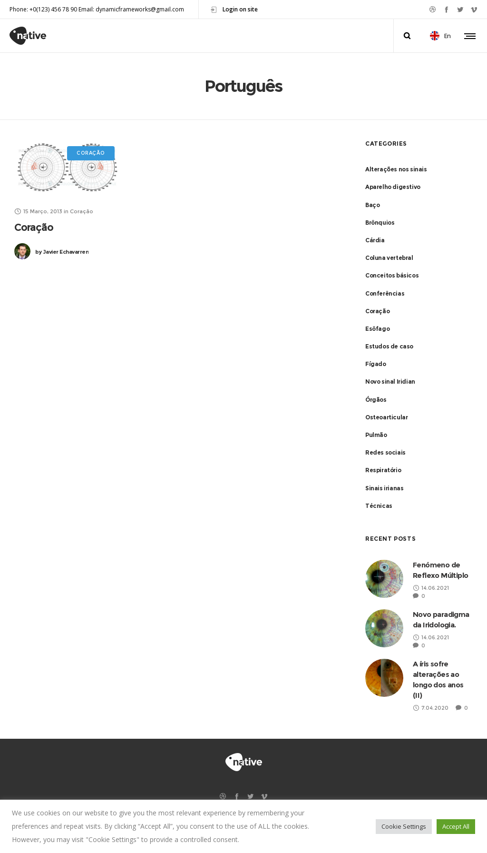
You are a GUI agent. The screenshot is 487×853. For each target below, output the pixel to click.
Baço (372, 204)
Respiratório (383, 470)
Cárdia (375, 240)
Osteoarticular (386, 417)
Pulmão (376, 434)
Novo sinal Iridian (390, 381)
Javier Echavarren (61, 251)
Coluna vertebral (389, 257)
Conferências (384, 293)
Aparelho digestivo (392, 186)
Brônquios (379, 222)
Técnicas (378, 505)
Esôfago (377, 328)
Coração (33, 227)
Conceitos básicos (392, 275)
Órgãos (376, 399)
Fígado (375, 363)
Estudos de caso (389, 346)
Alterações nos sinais (396, 169)
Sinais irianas (384, 488)
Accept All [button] (455, 826)
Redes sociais (385, 452)
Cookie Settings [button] (403, 826)
